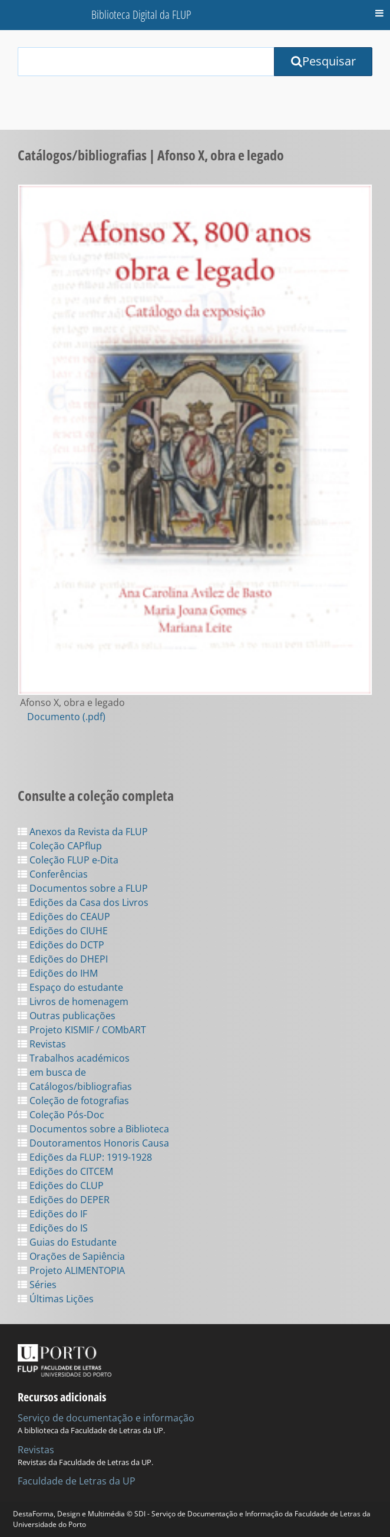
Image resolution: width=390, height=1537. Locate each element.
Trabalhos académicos (74, 1058)
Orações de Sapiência (71, 1256)
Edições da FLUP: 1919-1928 (85, 1157)
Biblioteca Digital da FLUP (141, 14)
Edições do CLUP (61, 1185)
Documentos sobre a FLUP (83, 888)
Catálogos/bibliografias (75, 1086)
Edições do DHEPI (63, 959)
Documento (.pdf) (66, 716)
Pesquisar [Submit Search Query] (323, 61)
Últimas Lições (56, 1298)
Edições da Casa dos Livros (83, 902)
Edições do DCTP (61, 944)
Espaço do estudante (70, 987)
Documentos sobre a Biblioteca (93, 1128)
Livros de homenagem (73, 1001)
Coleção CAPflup (60, 845)
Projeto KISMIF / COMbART (82, 1029)
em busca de (52, 1072)
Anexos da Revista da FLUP (83, 831)
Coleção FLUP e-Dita (68, 859)
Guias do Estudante (67, 1242)
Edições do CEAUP (64, 916)
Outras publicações (66, 1015)
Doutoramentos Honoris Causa (93, 1143)
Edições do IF (52, 1213)
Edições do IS (53, 1227)
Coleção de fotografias (73, 1100)
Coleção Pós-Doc (61, 1114)
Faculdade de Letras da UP (76, 1480)
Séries (37, 1284)
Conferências (53, 874)
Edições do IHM (58, 973)
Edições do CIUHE (63, 930)
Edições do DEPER (64, 1199)
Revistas (42, 1043)
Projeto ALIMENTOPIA (71, 1270)
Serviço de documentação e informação (106, 1417)
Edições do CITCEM (65, 1171)
